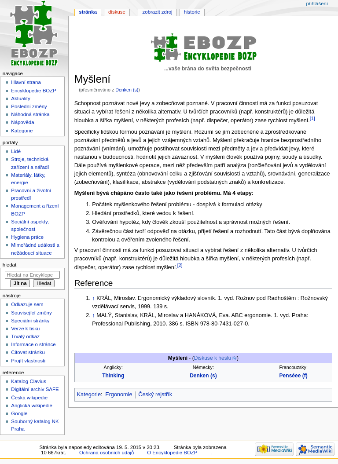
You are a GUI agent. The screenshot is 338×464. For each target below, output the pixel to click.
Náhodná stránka (30, 114)
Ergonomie (118, 394)
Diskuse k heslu (212, 358)
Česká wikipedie (29, 397)
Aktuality (20, 98)
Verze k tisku (25, 328)
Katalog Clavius (28, 381)
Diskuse (116, 12)
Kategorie (89, 394)
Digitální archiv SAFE (35, 389)
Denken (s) (126, 89)
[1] (312, 118)
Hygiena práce (27, 237)
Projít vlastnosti (28, 360)
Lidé (16, 151)
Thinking (113, 376)
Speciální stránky (30, 320)
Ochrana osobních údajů (106, 452)
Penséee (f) (293, 376)
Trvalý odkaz (25, 336)
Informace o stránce (33, 344)
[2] (180, 265)
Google (19, 413)
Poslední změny (29, 106)
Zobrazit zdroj (158, 12)
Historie (192, 12)
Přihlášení (317, 3)
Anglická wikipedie (31, 405)
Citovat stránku (27, 352)
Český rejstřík (155, 394)
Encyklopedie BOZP (33, 90)
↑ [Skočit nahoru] (93, 298)
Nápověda (22, 122)
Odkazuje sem (27, 304)
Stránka (88, 12)
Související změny (31, 312)
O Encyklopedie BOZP (172, 452)
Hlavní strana (25, 82)
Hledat (9, 264)
